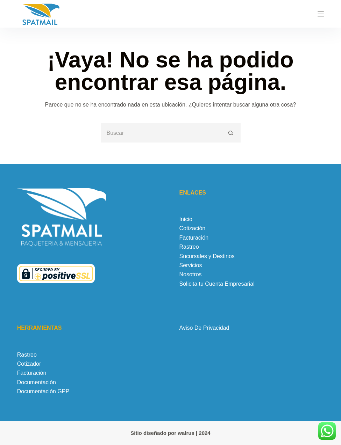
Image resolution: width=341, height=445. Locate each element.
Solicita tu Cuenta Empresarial (217, 284)
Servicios (190, 265)
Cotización (192, 228)
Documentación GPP (43, 391)
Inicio (185, 219)
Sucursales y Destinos (207, 256)
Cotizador (29, 364)
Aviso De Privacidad (204, 328)
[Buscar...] (161, 133)
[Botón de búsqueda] (231, 133)
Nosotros (190, 274)
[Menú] (321, 14)
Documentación (36, 382)
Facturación (194, 238)
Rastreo (189, 247)
